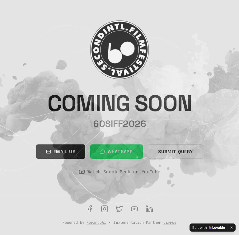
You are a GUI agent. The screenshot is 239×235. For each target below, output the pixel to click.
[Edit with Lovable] (208, 227)
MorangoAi (96, 222)
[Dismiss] (231, 227)
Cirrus (169, 222)
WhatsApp (116, 151)
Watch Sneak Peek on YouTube (120, 172)
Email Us (61, 151)
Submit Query (175, 151)
